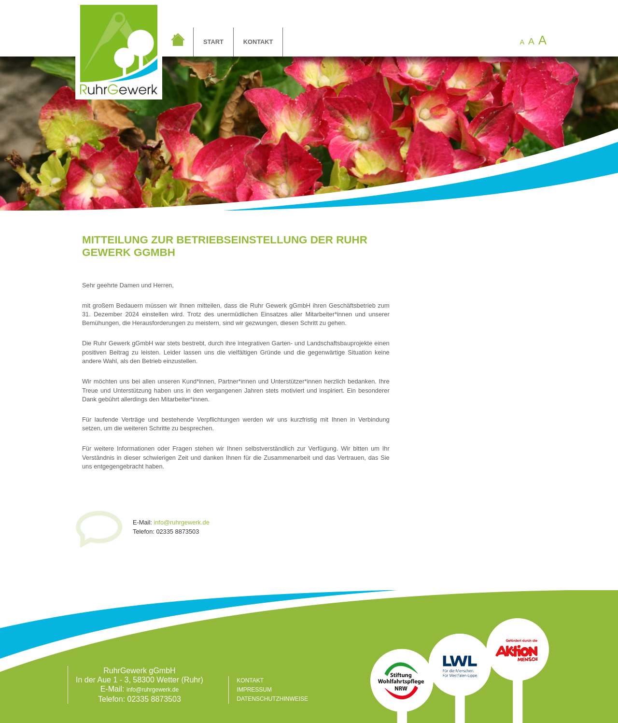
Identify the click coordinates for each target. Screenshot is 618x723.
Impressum (254, 689)
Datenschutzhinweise (272, 698)
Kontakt (258, 41)
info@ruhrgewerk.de (181, 522)
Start (213, 41)
